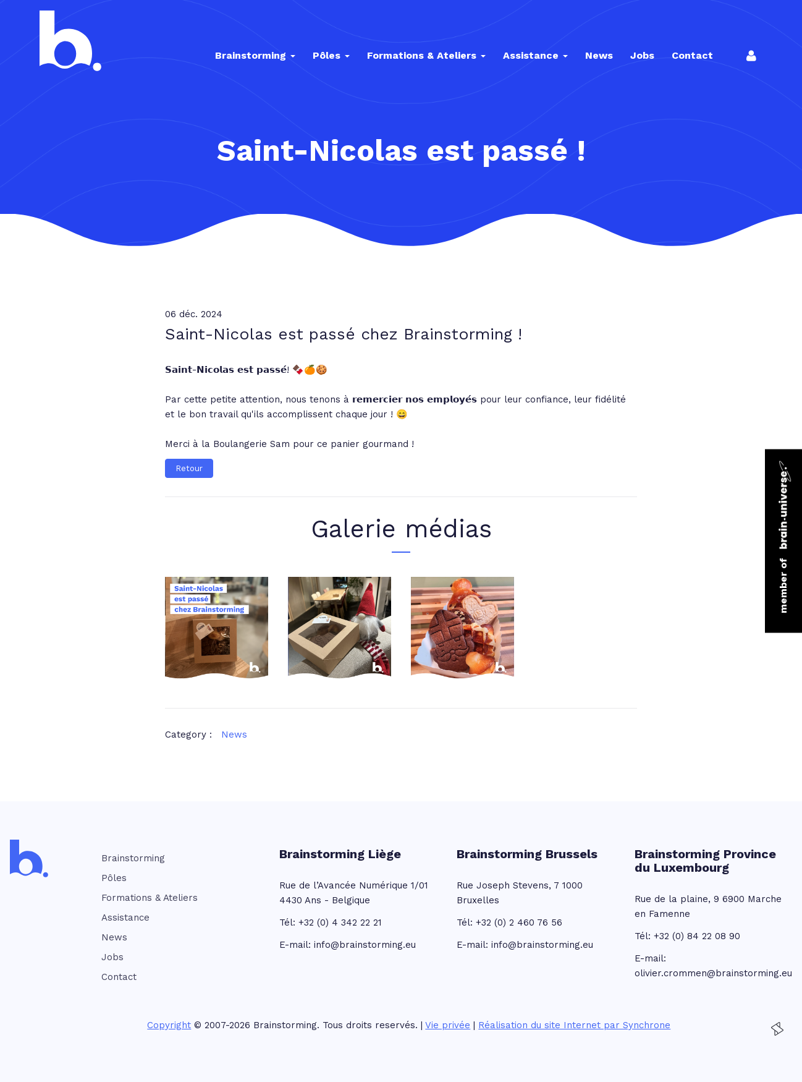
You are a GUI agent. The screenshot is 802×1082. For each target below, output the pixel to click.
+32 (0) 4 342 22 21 (340, 922)
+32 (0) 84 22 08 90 (697, 936)
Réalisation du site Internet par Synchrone (574, 1025)
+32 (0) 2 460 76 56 (519, 922)
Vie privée (447, 1025)
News (234, 734)
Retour (189, 468)
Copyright (169, 1025)
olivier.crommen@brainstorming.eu (713, 973)
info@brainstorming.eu (365, 944)
